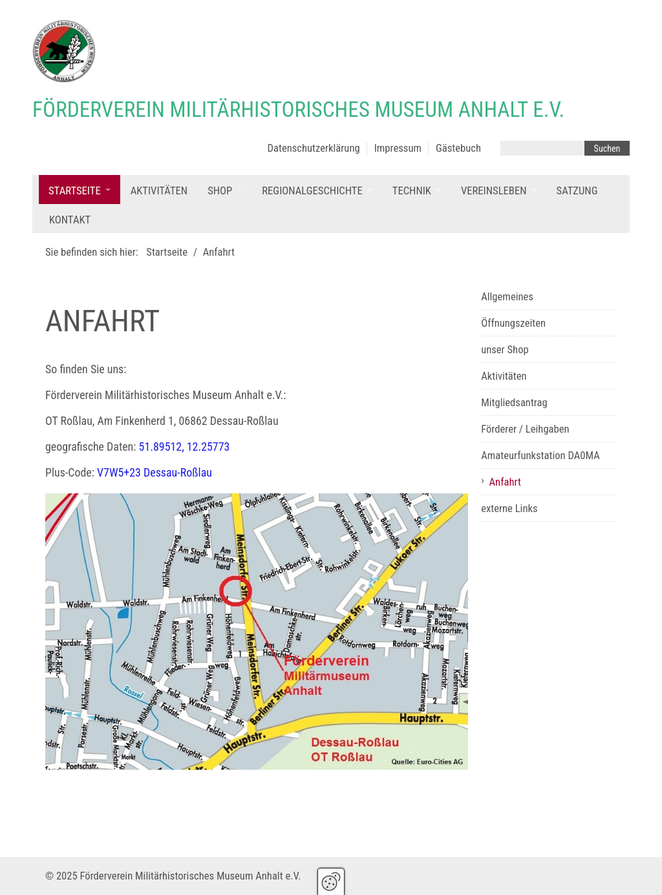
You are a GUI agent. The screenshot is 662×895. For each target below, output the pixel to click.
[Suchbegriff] (542, 148)
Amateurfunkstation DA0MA (540, 455)
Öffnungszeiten (513, 323)
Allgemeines (507, 297)
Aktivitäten (159, 191)
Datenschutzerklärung (314, 148)
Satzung (577, 191)
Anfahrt (505, 482)
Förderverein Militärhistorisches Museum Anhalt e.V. (298, 109)
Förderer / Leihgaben (525, 429)
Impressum (398, 148)
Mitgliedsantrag (514, 402)
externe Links (509, 508)
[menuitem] (79, 189)
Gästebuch (458, 148)
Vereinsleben (494, 191)
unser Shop (505, 350)
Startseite (74, 191)
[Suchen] (607, 148)
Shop (220, 191)
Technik (411, 191)
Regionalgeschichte (312, 191)
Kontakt (70, 220)
